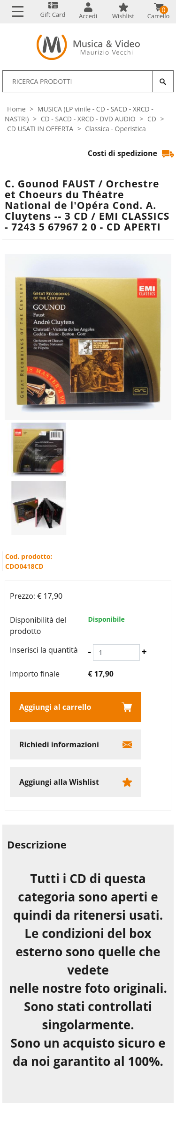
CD (151, 118)
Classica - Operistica (115, 128)
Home (16, 108)
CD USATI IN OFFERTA (40, 128)
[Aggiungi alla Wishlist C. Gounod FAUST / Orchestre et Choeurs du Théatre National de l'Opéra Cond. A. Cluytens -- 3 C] (75, 782)
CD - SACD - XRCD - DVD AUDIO (88, 118)
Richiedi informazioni (59, 744)
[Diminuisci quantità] (89, 652)
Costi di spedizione (131, 153)
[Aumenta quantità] (143, 652)
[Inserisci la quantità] (116, 652)
